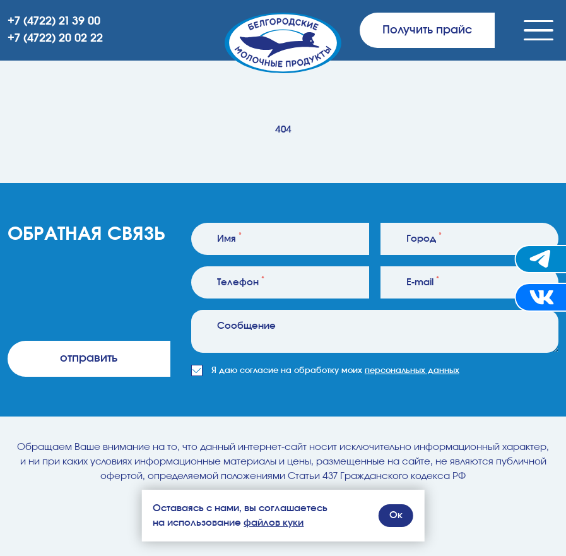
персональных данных (412, 371)
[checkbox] (197, 370)
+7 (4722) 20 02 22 (55, 38)
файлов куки (274, 523)
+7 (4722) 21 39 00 (54, 21)
